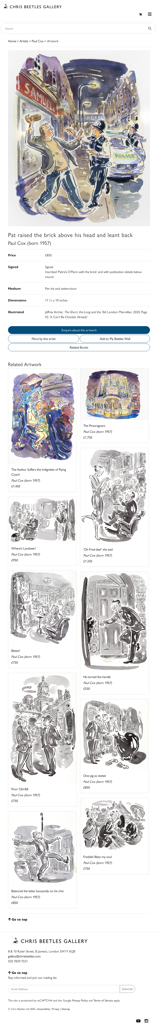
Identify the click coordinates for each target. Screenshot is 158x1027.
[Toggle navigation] (149, 14)
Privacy (55, 1009)
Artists (24, 41)
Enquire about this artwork (79, 330)
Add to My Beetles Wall (115, 338)
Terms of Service (103, 1000)
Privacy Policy (80, 1000)
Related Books (79, 347)
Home (12, 41)
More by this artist (44, 338)
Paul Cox (38, 41)
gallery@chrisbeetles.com (24, 956)
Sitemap (66, 1009)
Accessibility (43, 1009)
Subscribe (127, 989)
